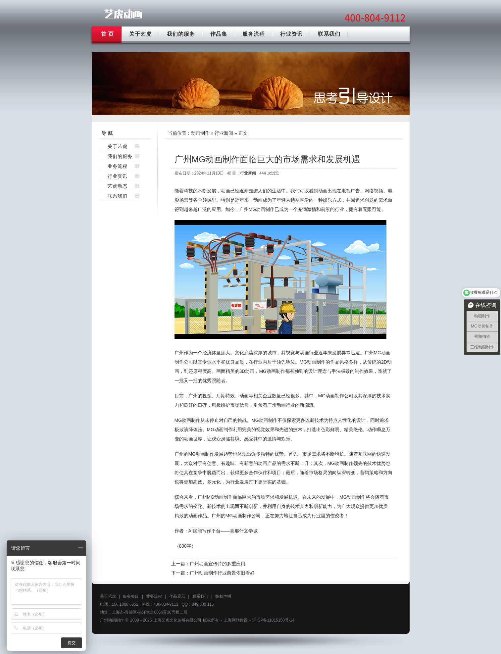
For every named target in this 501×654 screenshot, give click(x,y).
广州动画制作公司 (123, 14)
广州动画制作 (112, 620)
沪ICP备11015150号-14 (273, 620)
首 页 (107, 34)
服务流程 (253, 34)
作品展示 (177, 596)
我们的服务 (181, 34)
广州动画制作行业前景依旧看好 (222, 573)
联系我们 (329, 34)
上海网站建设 (236, 620)
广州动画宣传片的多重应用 (217, 563)
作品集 (218, 34)
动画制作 (200, 133)
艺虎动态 (117, 186)
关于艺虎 (140, 34)
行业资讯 (291, 34)
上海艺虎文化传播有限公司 (177, 620)
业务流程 (117, 166)
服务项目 (131, 596)
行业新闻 (224, 133)
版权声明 (223, 596)
